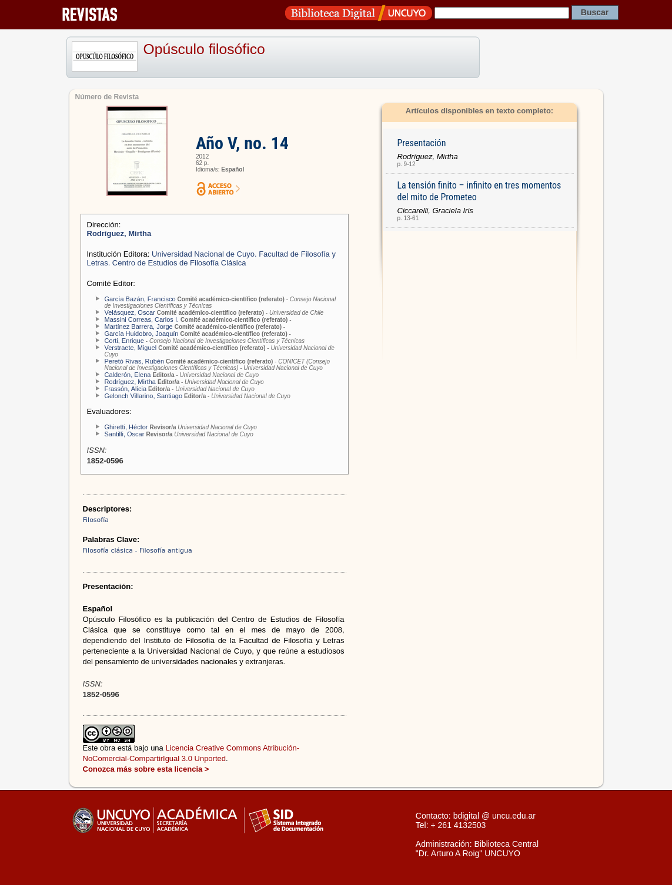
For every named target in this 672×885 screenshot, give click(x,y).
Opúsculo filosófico (204, 49)
